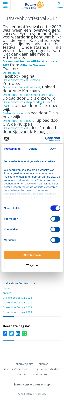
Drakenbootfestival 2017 (18, 121)
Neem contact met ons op (32, 384)
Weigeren (32, 265)
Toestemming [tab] (12, 148)
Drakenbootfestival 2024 (17, 312)
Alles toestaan (32, 255)
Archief (7, 293)
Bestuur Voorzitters (16, 369)
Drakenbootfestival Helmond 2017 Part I (28, 95)
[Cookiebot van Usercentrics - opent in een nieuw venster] (45, 139)
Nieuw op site (24, 364)
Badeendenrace (13, 113)
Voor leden (40, 374)
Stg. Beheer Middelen (47, 369)
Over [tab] (53, 148)
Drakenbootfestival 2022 (17, 302)
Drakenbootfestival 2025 (17, 297)
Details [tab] (33, 148)
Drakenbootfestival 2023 (17, 307)
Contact (22, 374)
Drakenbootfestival (15, 128)
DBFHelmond (11, 73)
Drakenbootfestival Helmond (21, 80)
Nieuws (7, 288)
